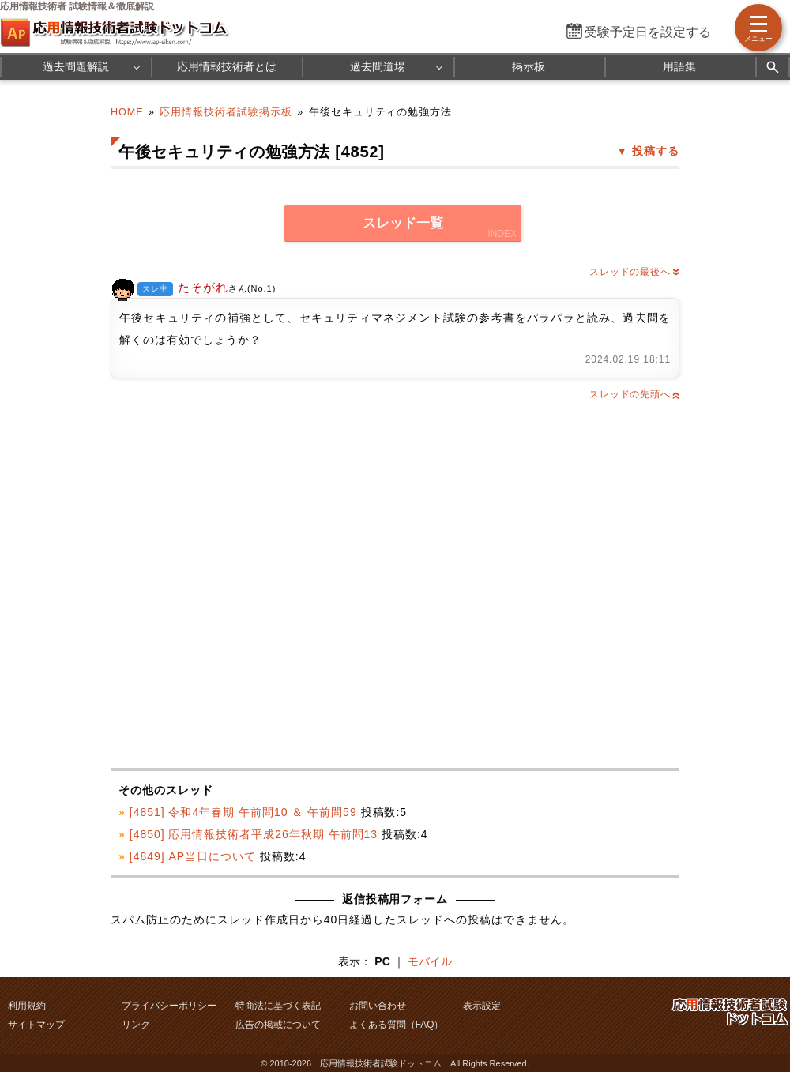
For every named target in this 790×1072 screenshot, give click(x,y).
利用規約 (27, 1005)
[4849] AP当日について (193, 856)
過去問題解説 (76, 66)
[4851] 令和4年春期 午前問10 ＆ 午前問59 (243, 812)
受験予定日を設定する (648, 32)
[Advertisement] (245, 585)
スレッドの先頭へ (634, 394)
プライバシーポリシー (169, 1005)
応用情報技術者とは (226, 66)
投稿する (655, 151)
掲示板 (528, 66)
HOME (127, 112)
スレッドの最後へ (634, 271)
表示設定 (482, 1005)
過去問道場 (377, 66)
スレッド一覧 (403, 223)
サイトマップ (36, 1024)
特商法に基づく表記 (278, 1005)
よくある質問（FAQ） (396, 1024)
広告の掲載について (278, 1024)
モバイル (430, 961)
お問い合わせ (377, 1005)
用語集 (679, 66)
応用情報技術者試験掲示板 (226, 112)
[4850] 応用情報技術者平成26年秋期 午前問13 (254, 834)
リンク (136, 1024)
